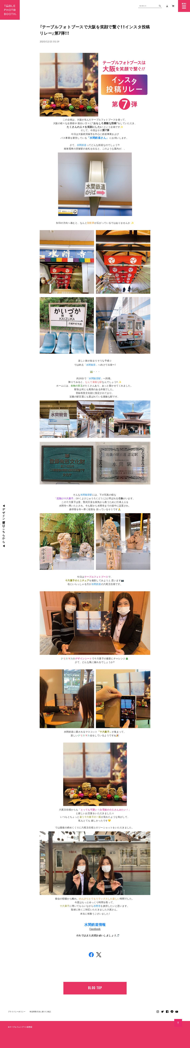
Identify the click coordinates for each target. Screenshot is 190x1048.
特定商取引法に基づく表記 (40, 1012)
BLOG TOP (95, 988)
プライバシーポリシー (17, 1012)
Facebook (94, 929)
